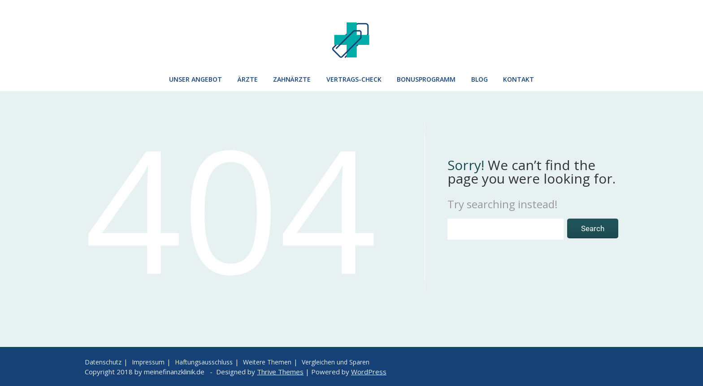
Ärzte (248, 79)
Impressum (148, 362)
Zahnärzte (292, 79)
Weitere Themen (267, 362)
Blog (479, 79)
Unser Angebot (195, 79)
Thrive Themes (280, 371)
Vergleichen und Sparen (335, 362)
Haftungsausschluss (204, 362)
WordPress (368, 371)
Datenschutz (103, 362)
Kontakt (518, 79)
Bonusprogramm (426, 79)
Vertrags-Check (354, 79)
